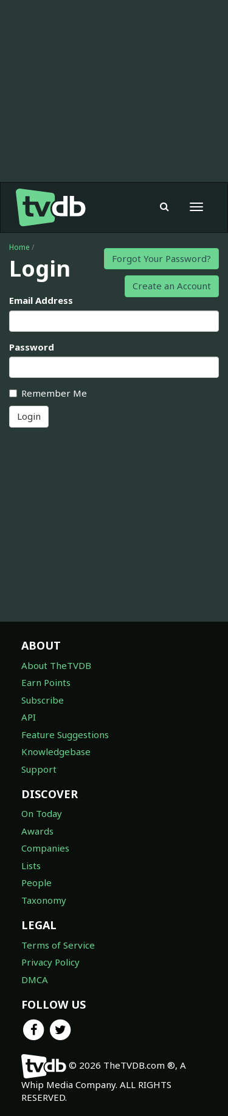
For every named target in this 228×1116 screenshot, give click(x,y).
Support (39, 769)
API (28, 717)
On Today (41, 813)
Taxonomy (43, 900)
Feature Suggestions (65, 734)
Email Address (41, 300)
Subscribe (42, 700)
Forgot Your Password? (161, 258)
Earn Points (46, 682)
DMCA (34, 979)
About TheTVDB (56, 665)
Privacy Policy (50, 962)
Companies (45, 848)
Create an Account (172, 286)
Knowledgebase (56, 751)
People (36, 882)
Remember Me (48, 393)
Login (29, 416)
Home (19, 247)
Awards (37, 831)
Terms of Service (58, 945)
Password (31, 347)
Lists (31, 865)
